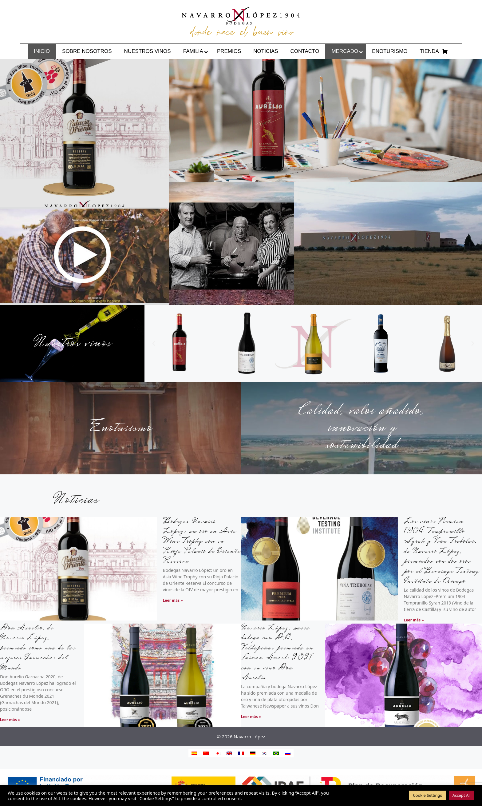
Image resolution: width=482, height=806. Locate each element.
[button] (154, 344)
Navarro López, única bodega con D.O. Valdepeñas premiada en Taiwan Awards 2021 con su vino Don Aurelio (277, 653)
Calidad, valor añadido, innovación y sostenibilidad (361, 428)
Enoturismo (120, 428)
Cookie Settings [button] (427, 795)
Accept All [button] (461, 795)
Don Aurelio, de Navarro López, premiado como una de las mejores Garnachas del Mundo (38, 648)
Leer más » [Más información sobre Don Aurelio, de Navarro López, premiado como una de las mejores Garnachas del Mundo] (10, 719)
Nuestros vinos (72, 343)
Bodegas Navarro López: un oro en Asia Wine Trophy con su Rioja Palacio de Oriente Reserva (201, 542)
